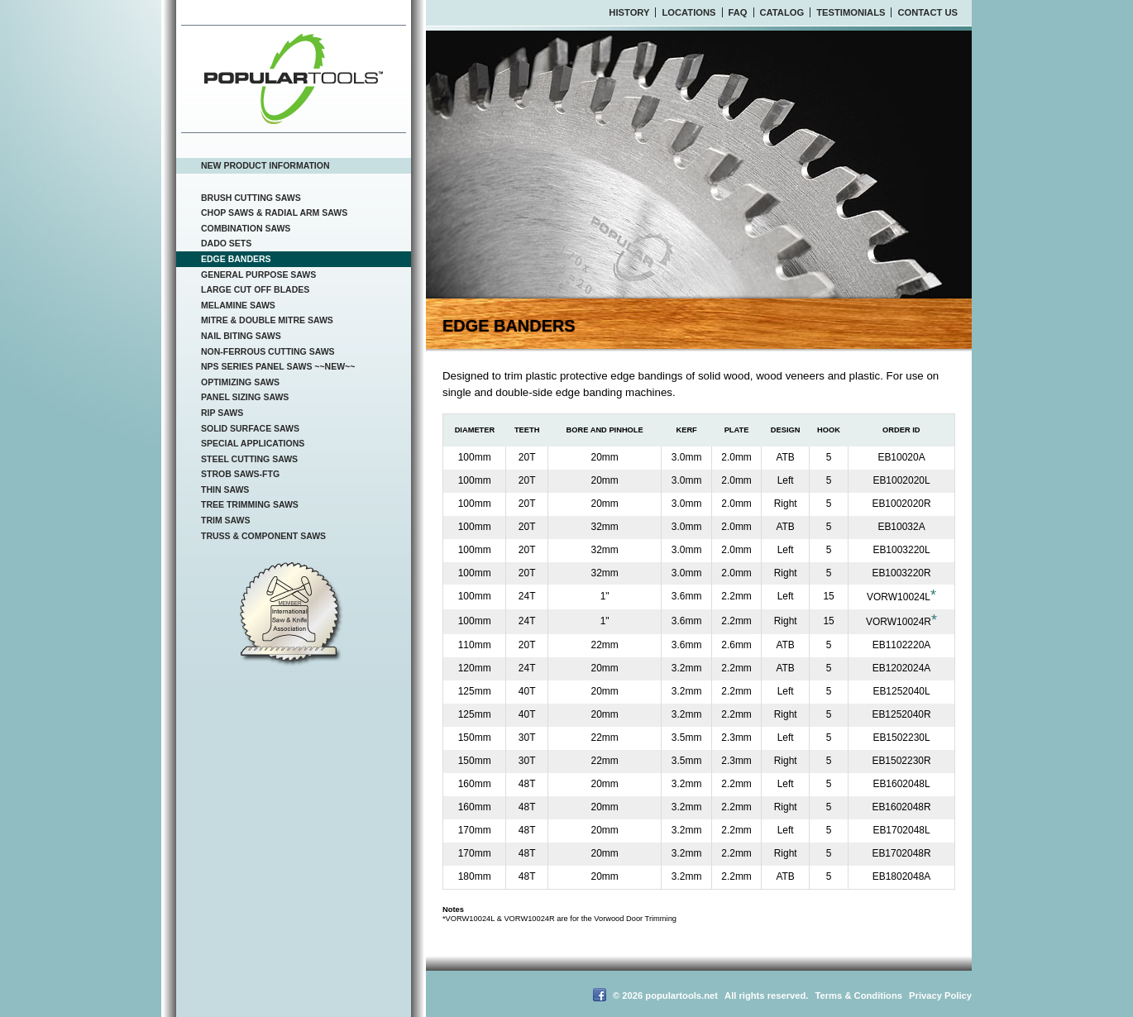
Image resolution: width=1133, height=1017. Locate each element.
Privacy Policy (940, 995)
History (629, 12)
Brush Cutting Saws (251, 198)
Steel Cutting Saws (249, 459)
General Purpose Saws (258, 274)
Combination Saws (245, 228)
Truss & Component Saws (263, 536)
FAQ (738, 12)
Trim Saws (226, 520)
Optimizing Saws (240, 382)
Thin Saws (225, 489)
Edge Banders (236, 259)
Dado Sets (226, 243)
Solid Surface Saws (250, 428)
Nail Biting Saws (241, 336)
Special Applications (252, 443)
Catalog (782, 12)
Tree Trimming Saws (250, 504)
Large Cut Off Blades (255, 289)
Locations (688, 12)
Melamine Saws (238, 305)
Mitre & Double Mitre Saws (267, 320)
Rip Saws (222, 413)
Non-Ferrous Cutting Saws (268, 351)
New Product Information (265, 165)
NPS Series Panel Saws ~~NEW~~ (278, 366)
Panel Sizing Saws (245, 397)
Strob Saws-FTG (240, 474)
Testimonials (850, 12)
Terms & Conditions (858, 995)
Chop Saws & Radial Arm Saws (274, 212)
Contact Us (927, 12)
